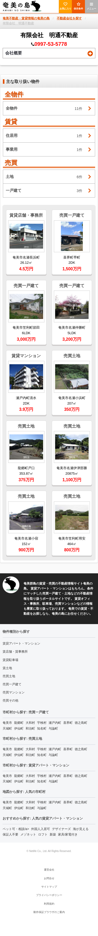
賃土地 (7, 668)
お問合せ (49, 878)
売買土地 (9, 676)
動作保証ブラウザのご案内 (49, 912)
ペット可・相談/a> (16, 829)
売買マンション (14, 692)
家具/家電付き (68, 834)
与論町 (53, 728)
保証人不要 (10, 834)
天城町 (7, 728)
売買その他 (10, 700)
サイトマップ (49, 886)
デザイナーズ (61, 829)
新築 (53, 834)
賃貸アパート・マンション (21, 643)
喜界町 (68, 723)
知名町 (42, 728)
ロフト (43, 834)
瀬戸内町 (55, 723)
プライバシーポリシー (49, 895)
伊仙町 (19, 728)
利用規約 (49, 903)
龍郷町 (19, 723)
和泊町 (30, 728)
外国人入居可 (40, 829)
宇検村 (42, 723)
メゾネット (28, 834)
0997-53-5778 (50, 44)
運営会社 (49, 869)
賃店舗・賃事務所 (15, 651)
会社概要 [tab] (49, 53)
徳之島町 (81, 723)
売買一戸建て (12, 684)
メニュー (91, 6)
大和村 (30, 723)
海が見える (81, 829)
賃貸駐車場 (10, 660)
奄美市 (7, 723)
